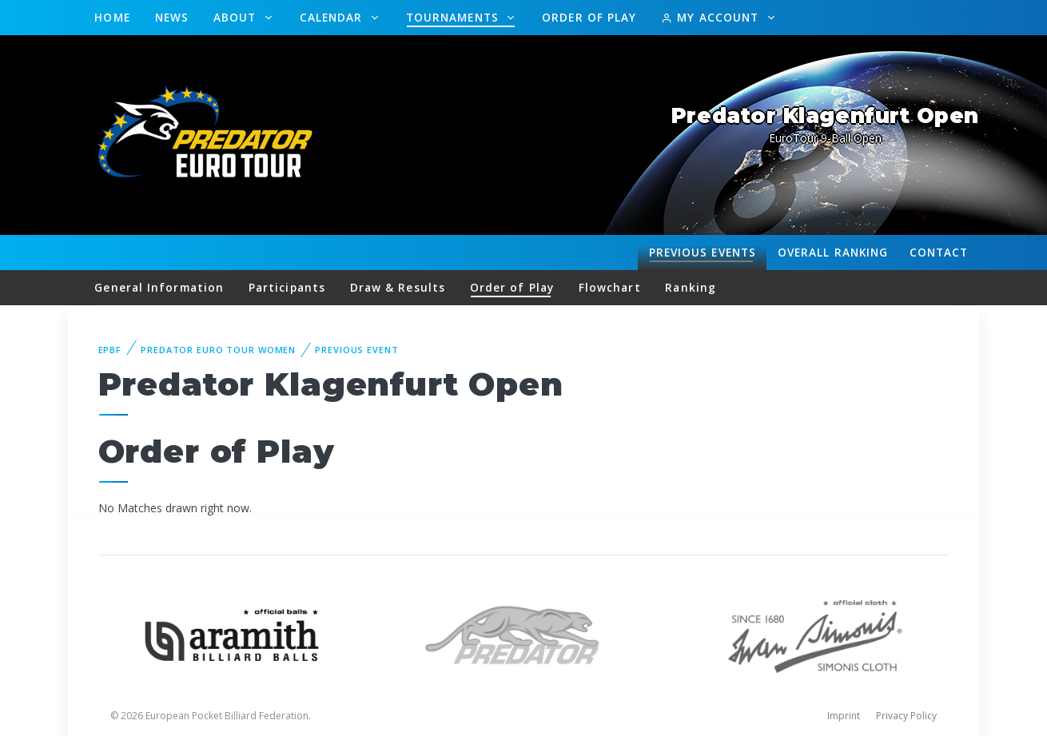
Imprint (843, 715)
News (172, 17)
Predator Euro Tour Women (218, 350)
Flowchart (610, 287)
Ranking (833, 252)
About (237, 17)
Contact (939, 252)
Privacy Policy (906, 715)
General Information (159, 287)
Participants (287, 287)
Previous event (356, 350)
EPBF (110, 350)
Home (111, 17)
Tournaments (454, 17)
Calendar (333, 17)
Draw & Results (397, 287)
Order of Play (589, 17)
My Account (711, 17)
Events (702, 252)
